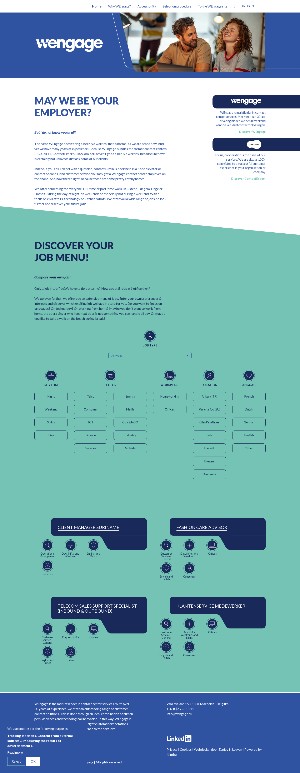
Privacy (172, 749)
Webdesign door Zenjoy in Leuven (218, 749)
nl (253, 6)
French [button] (249, 396)
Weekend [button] (51, 409)
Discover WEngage (252, 131)
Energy (130, 396)
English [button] (249, 435)
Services (90, 448)
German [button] (249, 422)
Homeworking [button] (169, 396)
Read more (15, 752)
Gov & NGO (130, 422)
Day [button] (51, 435)
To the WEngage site (212, 6)
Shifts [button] (51, 422)
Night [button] (51, 396)
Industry (130, 435)
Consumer (91, 409)
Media (130, 409)
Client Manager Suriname (88, 527)
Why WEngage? (119, 6)
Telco (90, 396)
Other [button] (249, 448)
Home (96, 6)
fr (248, 6)
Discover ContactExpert (248, 178)
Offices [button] (170, 409)
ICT (90, 422)
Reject (16, 761)
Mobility (130, 448)
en (243, 6)
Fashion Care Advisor (201, 527)
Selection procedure (177, 6)
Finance (91, 435)
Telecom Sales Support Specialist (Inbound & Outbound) (97, 608)
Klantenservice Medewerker (210, 605)
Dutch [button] (249, 409)
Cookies (186, 749)
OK (33, 761)
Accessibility (147, 6)
